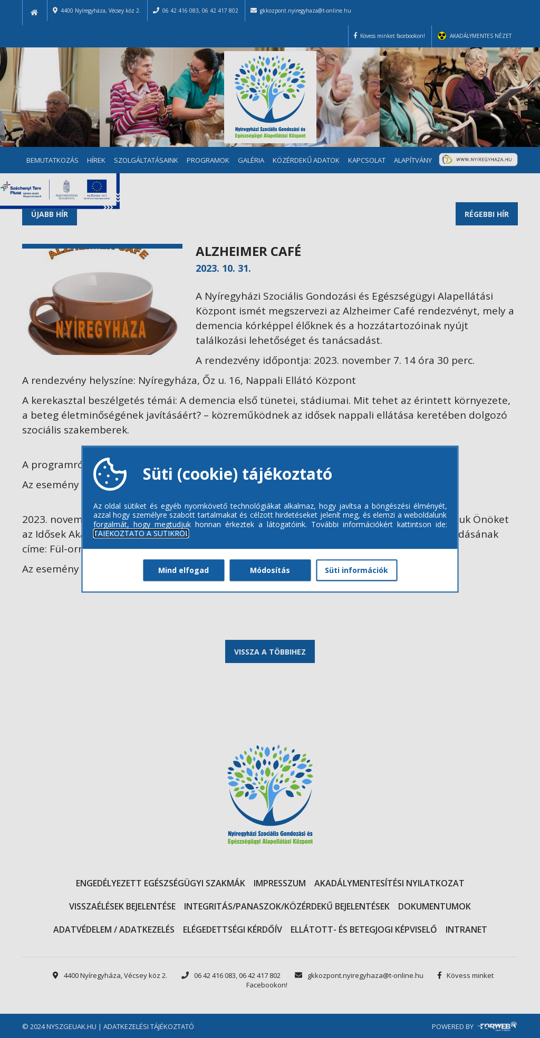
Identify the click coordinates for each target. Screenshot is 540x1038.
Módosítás (270, 570)
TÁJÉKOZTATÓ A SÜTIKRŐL (141, 533)
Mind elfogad (183, 570)
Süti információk (356, 570)
